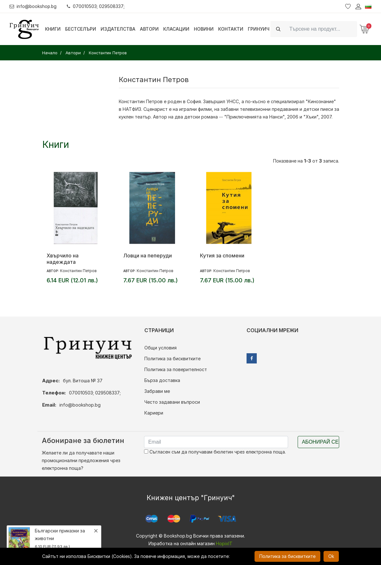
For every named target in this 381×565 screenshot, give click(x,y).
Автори (149, 29)
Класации (176, 29)
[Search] (321, 29)
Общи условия (160, 347)
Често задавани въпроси (172, 402)
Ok (331, 556)
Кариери (153, 413)
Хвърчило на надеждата (63, 258)
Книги (53, 29)
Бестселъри (80, 29)
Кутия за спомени (222, 255)
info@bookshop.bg (34, 6)
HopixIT (224, 543)
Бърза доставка (162, 380)
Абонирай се (320, 442)
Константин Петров (78, 270)
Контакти (230, 29)
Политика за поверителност (175, 369)
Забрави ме (157, 391)
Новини (204, 29)
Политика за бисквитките (172, 358)
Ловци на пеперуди (147, 255)
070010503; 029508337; (97, 6)
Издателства (118, 29)
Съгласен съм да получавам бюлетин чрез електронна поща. (215, 451)
